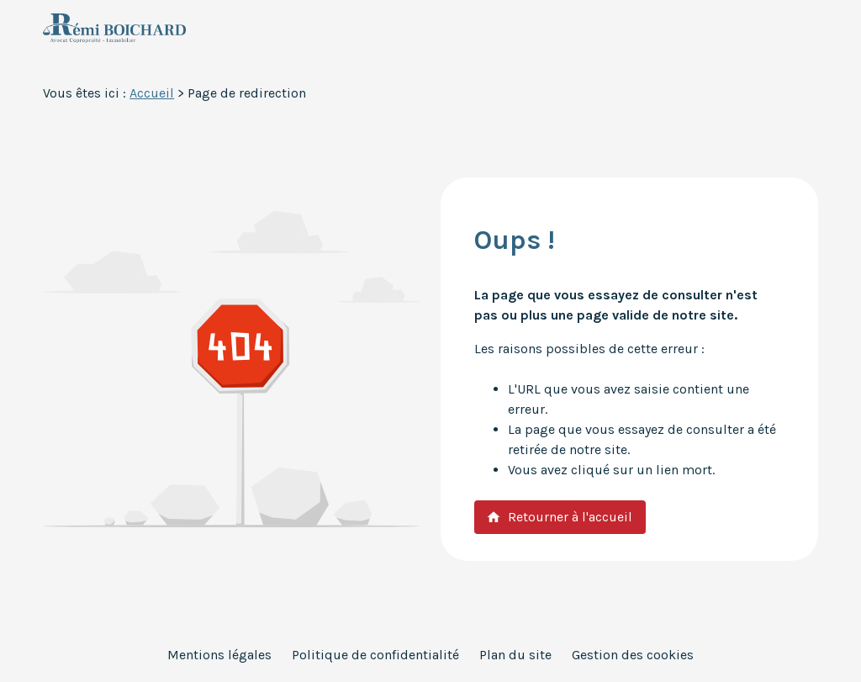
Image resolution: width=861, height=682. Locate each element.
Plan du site (515, 655)
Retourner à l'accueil (559, 517)
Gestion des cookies (633, 655)
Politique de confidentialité (375, 655)
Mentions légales (219, 655)
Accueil (151, 93)
